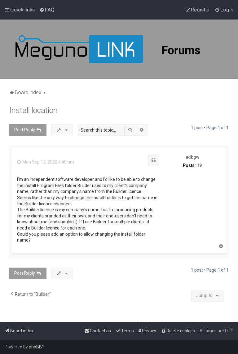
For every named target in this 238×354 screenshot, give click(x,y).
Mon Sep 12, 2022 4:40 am (45, 162)
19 (199, 165)
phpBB (35, 346)
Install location (33, 110)
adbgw (192, 157)
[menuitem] (47, 9)
